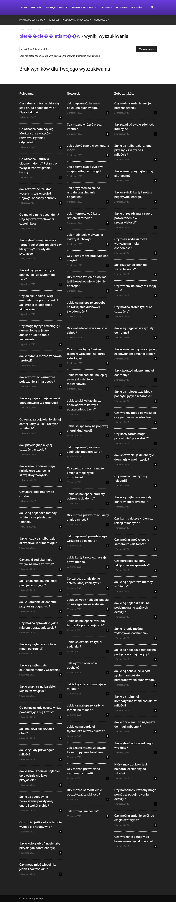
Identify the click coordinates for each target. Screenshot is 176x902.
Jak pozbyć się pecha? (83, 811)
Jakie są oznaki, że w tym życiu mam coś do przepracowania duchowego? (134, 675)
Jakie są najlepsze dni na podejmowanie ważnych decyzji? (132, 607)
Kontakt (64, 7)
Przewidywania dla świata (76, 19)
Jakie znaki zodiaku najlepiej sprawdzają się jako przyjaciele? (39, 775)
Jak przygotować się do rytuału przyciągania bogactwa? (83, 192)
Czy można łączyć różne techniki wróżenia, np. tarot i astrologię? (86, 353)
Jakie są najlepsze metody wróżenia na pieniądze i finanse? (38, 517)
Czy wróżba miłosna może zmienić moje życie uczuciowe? (85, 472)
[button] (152, 7)
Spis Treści (36, 7)
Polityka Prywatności (85, 7)
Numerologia (101, 19)
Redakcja (50, 7)
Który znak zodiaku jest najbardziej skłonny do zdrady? (130, 769)
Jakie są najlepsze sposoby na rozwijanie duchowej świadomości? (86, 307)
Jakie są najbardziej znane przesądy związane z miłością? (133, 150)
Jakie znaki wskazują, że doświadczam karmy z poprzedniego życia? (84, 405)
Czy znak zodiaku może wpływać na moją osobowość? (130, 243)
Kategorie (121, 7)
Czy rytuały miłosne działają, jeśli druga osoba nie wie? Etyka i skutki (39, 107)
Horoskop (54, 19)
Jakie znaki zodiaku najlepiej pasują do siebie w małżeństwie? (87, 379)
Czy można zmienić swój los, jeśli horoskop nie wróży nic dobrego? (87, 281)
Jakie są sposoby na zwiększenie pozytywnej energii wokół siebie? (36, 801)
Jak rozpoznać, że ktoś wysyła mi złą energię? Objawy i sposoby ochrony (37, 193)
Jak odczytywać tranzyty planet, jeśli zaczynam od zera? (37, 274)
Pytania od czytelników (32, 19)
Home (24, 7)
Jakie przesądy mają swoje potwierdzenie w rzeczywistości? (133, 218)
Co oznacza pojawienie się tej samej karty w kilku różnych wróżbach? (40, 424)
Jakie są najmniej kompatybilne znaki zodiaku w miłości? (135, 701)
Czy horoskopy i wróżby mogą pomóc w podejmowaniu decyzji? (135, 794)
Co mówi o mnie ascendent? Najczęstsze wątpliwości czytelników (39, 219)
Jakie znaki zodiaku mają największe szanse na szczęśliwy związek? (37, 470)
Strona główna (26, 29)
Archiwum (106, 7)
